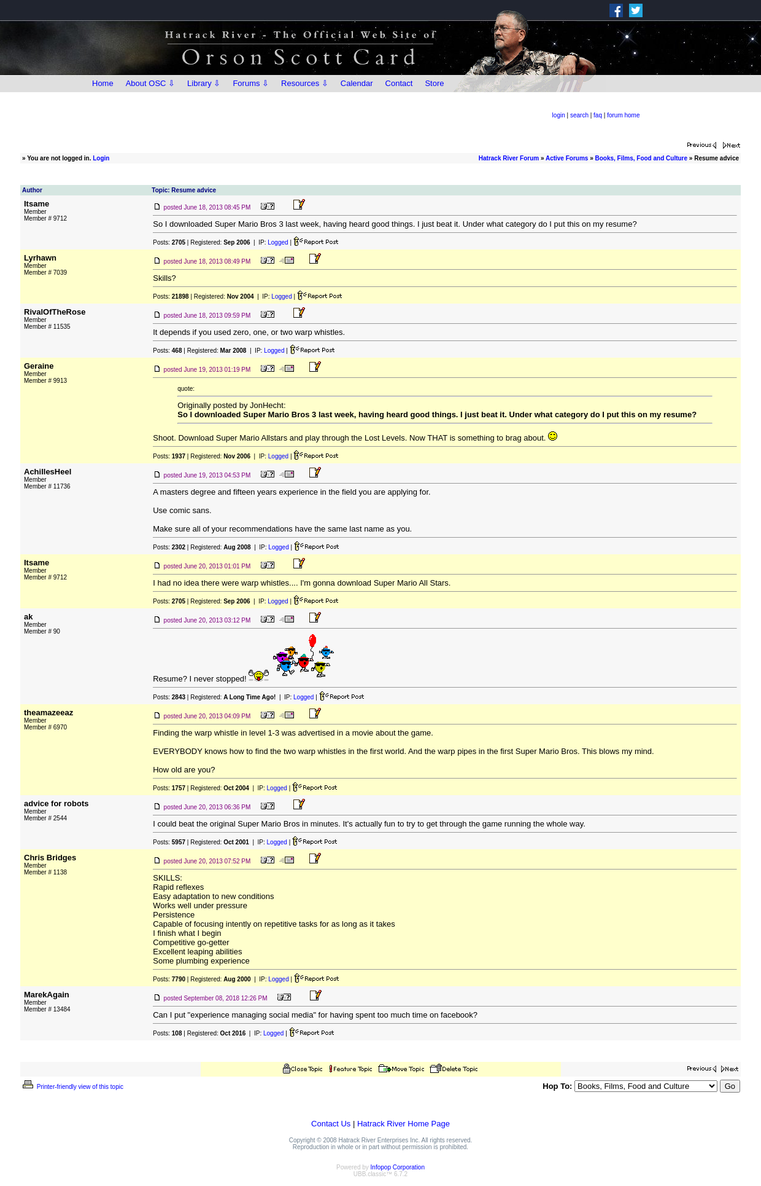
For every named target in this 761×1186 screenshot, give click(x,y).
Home (103, 83)
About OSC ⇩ (150, 83)
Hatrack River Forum (509, 158)
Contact (399, 83)
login (558, 115)
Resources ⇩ (304, 83)
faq (597, 115)
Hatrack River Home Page (403, 1123)
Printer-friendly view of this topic (72, 1086)
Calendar (357, 83)
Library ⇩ (203, 83)
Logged (278, 242)
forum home (623, 115)
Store (434, 83)
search (579, 115)
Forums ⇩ (251, 83)
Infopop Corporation (398, 1167)
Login (101, 158)
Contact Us (330, 1123)
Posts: (169, 242)
